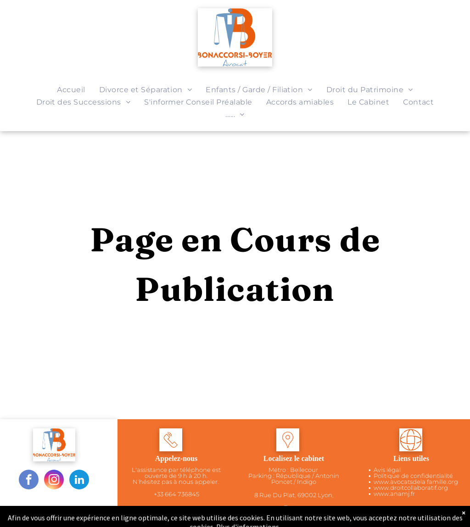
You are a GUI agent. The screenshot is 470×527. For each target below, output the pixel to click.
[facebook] (29, 481)
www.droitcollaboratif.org (411, 487)
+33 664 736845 (176, 494)
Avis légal (387, 469)
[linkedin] (79, 481)
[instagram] (54, 481)
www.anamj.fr (394, 493)
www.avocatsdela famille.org (416, 481)
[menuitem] (71, 89)
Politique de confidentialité (413, 475)
